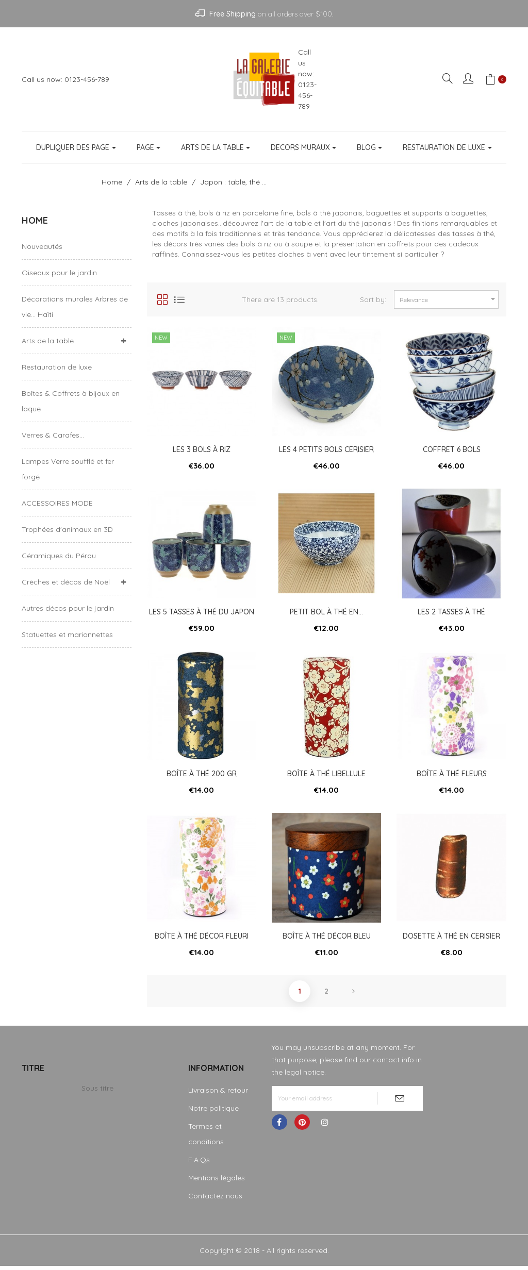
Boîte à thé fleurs (452, 775)
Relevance (449, 299)
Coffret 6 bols (452, 449)
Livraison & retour (218, 1094)
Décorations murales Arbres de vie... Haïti (75, 306)
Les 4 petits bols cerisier (326, 449)
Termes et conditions (206, 1138)
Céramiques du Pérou (59, 555)
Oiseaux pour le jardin (59, 272)
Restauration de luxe (57, 367)
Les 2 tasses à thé (451, 612)
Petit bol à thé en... (326, 612)
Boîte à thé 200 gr (202, 775)
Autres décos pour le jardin (68, 608)
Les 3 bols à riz (201, 449)
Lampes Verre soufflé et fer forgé (68, 469)
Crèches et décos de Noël (66, 582)
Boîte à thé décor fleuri (202, 939)
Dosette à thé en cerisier (451, 939)
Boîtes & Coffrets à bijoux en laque (71, 401)
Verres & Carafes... (53, 435)
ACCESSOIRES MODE (57, 503)
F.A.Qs (199, 1163)
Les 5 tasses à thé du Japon (201, 612)
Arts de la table (48, 340)
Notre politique (213, 1112)
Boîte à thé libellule (326, 775)
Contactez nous (215, 1200)
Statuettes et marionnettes (67, 634)
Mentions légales (216, 1182)
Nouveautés (42, 246)
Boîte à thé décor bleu (327, 939)
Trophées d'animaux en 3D (67, 529)
